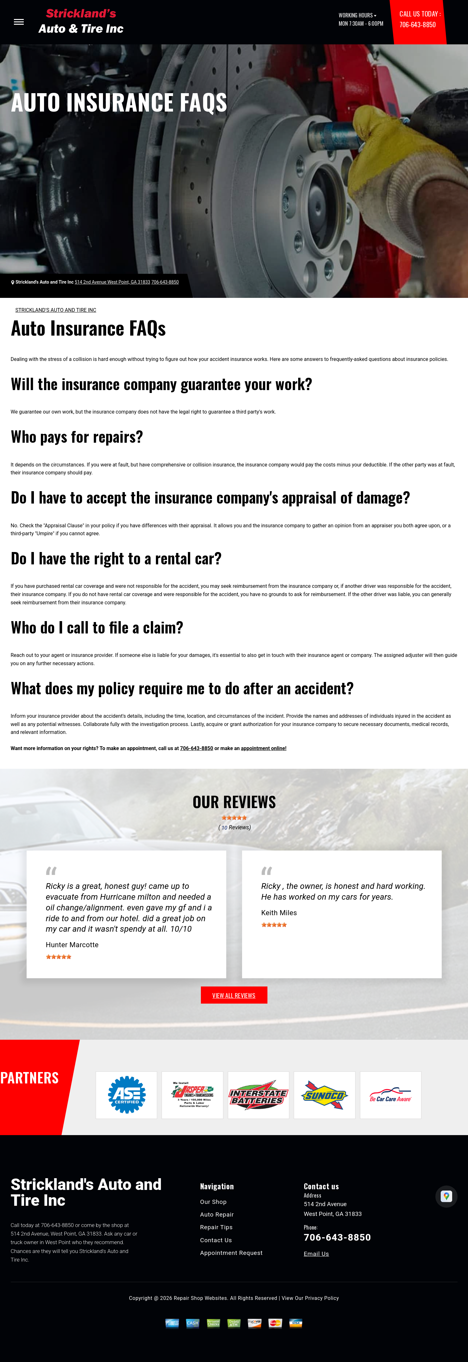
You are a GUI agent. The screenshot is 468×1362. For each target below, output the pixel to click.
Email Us (316, 1254)
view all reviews (233, 995)
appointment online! (263, 748)
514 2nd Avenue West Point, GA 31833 (112, 282)
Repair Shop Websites (200, 1298)
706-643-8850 (417, 24)
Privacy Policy (322, 1298)
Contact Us (216, 1240)
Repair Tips (216, 1227)
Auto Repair (217, 1214)
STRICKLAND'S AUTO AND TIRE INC (56, 310)
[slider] (234, 817)
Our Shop (213, 1201)
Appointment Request (231, 1252)
